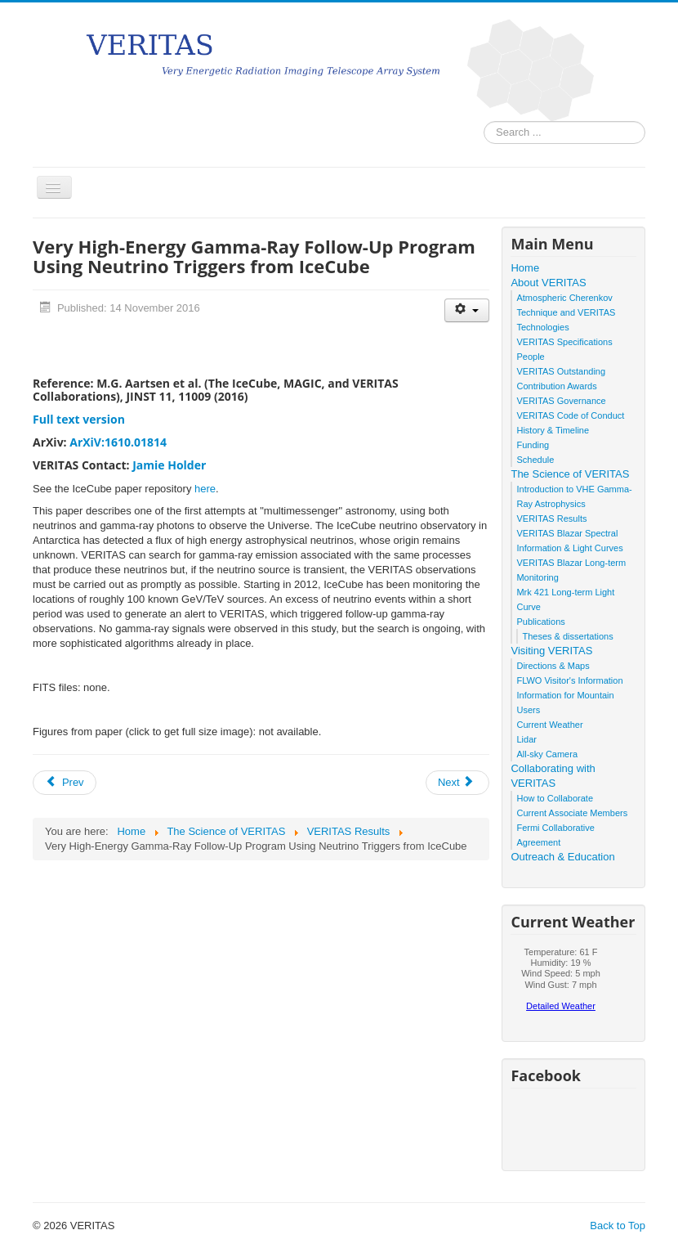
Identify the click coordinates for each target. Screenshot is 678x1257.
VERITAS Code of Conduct (570, 415)
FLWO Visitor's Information (569, 680)
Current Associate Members (571, 813)
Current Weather (549, 725)
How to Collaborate (554, 798)
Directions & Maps (552, 666)
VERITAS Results (551, 518)
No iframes (561, 984)
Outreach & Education (562, 857)
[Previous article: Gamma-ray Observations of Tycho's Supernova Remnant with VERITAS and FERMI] (64, 782)
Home (525, 268)
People (530, 356)
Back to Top (617, 1225)
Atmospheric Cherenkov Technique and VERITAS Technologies (565, 312)
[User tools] (466, 310)
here (205, 489)
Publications (540, 621)
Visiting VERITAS (551, 650)
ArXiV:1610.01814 (118, 442)
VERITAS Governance (560, 401)
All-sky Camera (547, 754)
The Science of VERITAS (570, 474)
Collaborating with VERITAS (553, 775)
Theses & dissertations (567, 636)
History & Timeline (552, 430)
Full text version (79, 419)
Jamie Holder (169, 465)
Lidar (526, 739)
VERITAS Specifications (564, 342)
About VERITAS (548, 282)
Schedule (535, 460)
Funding (532, 445)
